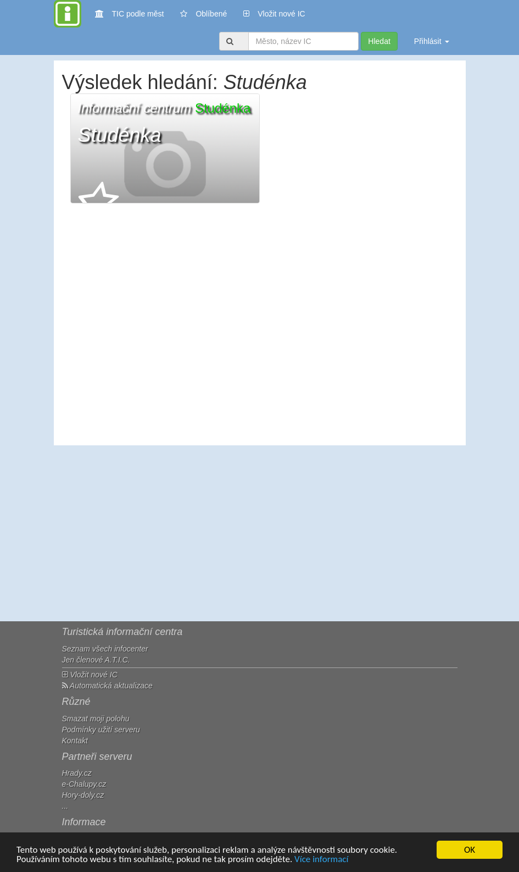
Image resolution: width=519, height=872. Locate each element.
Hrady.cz (77, 773)
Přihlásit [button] (431, 41)
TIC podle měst (129, 13)
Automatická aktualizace (107, 685)
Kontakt (75, 740)
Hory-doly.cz (83, 795)
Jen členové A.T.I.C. (96, 659)
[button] (165, 148)
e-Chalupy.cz (84, 784)
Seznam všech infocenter (105, 648)
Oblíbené (203, 13)
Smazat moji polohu (96, 718)
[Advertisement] (259, 533)
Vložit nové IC (274, 13)
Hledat (379, 41)
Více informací (321, 859)
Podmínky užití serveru (101, 729)
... (65, 806)
